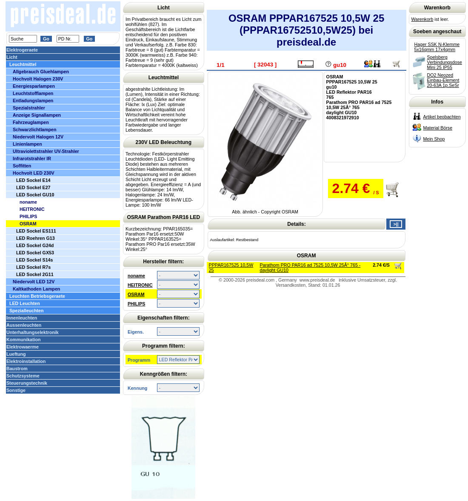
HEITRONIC (140, 285)
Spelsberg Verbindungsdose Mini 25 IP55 (444, 62)
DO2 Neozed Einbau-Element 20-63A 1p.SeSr (443, 80)
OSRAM (136, 294)
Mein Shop (434, 138)
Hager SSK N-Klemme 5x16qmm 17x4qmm (437, 47)
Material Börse (437, 127)
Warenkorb (422, 19)
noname (136, 275)
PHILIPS (136, 303)
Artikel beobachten (441, 116)
